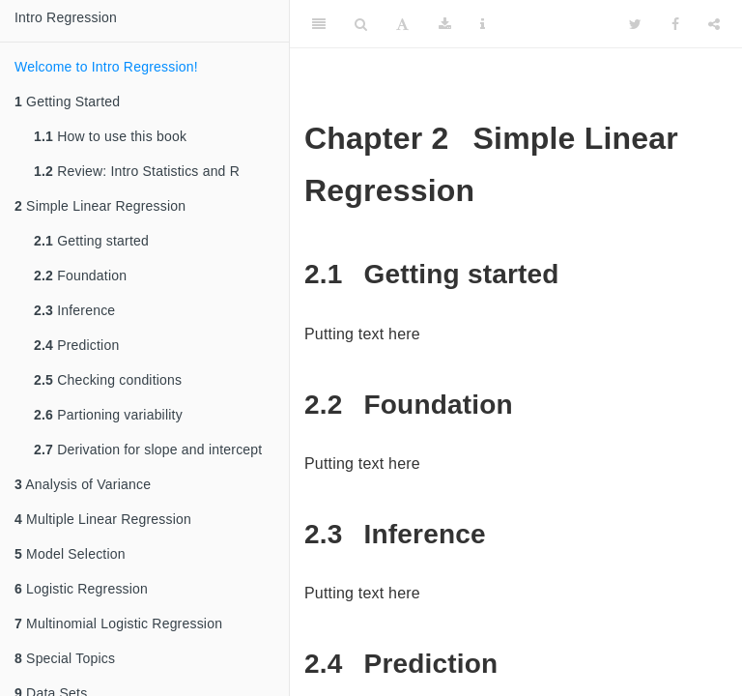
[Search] (361, 24)
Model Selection (70, 554)
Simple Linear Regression (100, 206)
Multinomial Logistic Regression (118, 623)
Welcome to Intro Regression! (106, 66)
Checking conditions (108, 380)
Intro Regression (65, 17)
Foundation (80, 275)
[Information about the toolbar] (482, 24)
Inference (74, 310)
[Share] (714, 24)
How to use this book (110, 136)
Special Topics (64, 658)
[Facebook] (675, 24)
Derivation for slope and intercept (148, 449)
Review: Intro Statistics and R (137, 171)
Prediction (76, 345)
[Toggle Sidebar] (319, 24)
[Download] (445, 24)
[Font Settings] (402, 24)
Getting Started (67, 101)
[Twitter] (635, 24)
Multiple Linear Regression (102, 519)
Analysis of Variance (82, 484)
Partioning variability (108, 414)
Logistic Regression (81, 588)
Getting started (91, 240)
